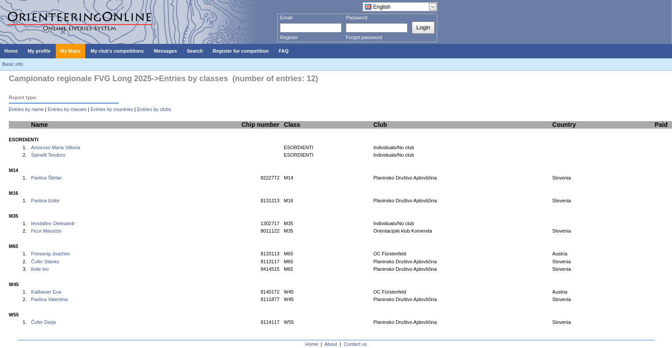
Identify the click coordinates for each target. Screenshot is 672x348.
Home (311, 344)
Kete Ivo (40, 269)
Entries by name (26, 109)
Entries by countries (112, 109)
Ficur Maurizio (46, 230)
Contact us (355, 344)
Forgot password (364, 37)
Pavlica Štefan (46, 177)
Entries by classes (67, 109)
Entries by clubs (154, 109)
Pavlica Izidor (45, 200)
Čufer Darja (43, 322)
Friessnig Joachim (50, 253)
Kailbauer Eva (46, 291)
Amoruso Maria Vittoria (55, 147)
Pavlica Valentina (49, 299)
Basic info (12, 64)
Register (289, 37)
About (330, 344)
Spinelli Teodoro (48, 155)
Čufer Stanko (45, 261)
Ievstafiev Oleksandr (53, 223)
